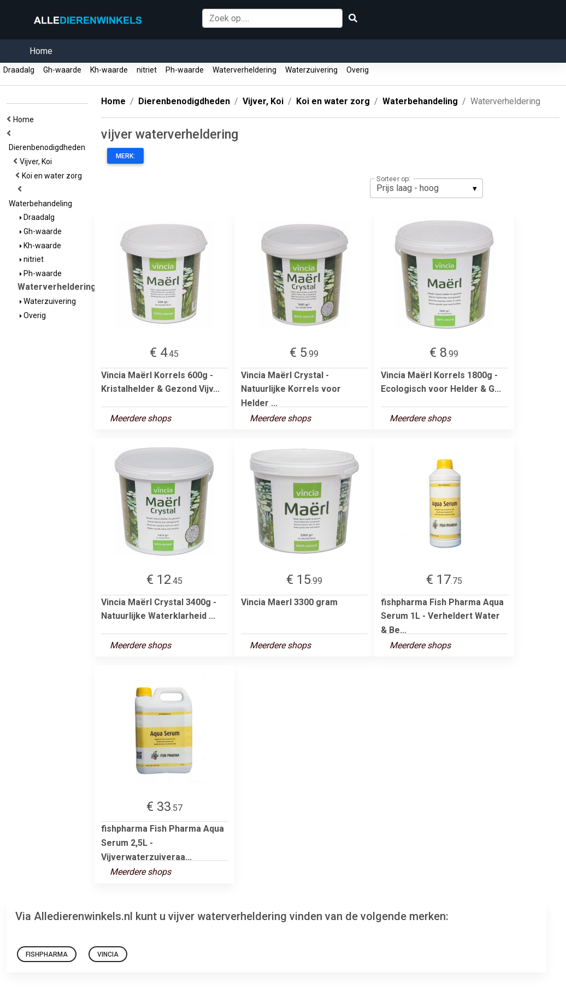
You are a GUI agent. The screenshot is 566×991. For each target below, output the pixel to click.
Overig (357, 69)
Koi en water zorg (53, 175)
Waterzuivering (311, 69)
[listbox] (426, 188)
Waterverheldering (244, 69)
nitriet (146, 69)
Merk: (125, 156)
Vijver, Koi (37, 161)
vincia (108, 954)
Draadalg (19, 69)
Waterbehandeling (42, 203)
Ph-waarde (184, 69)
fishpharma (47, 954)
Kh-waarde (109, 69)
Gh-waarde (62, 69)
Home (41, 51)
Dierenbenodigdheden (49, 147)
